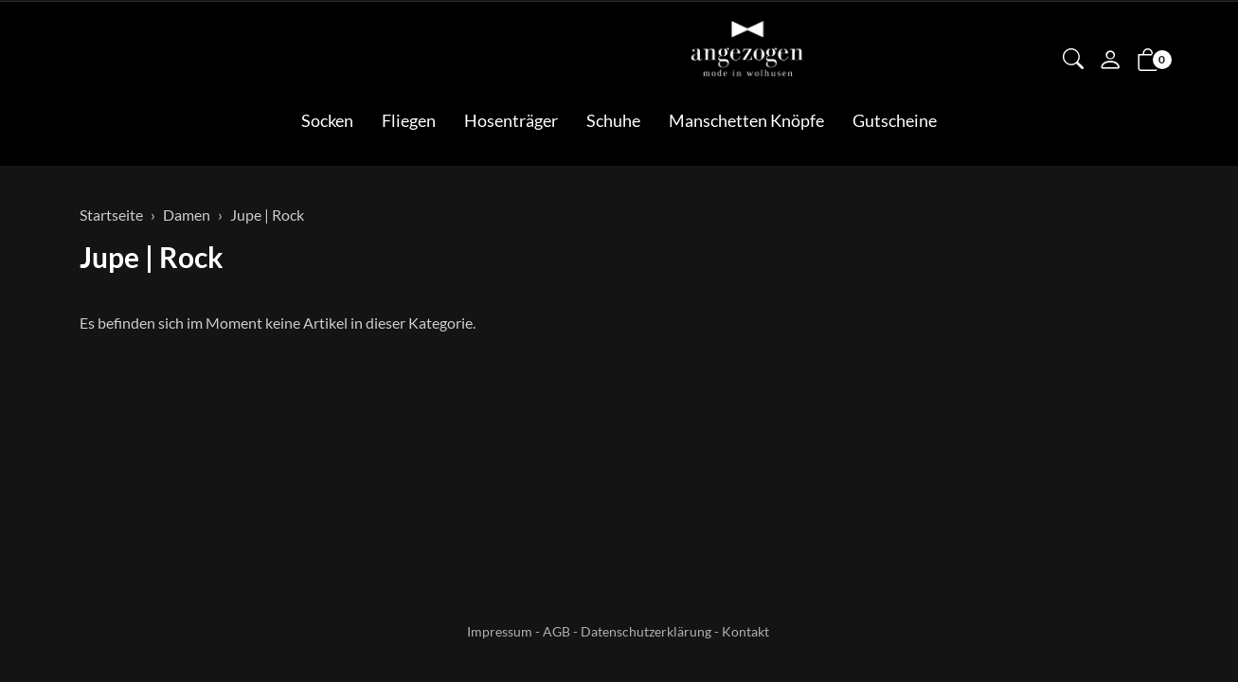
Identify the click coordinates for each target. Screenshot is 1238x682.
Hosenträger (511, 120)
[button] (1073, 60)
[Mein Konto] (1110, 61)
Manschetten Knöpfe (746, 120)
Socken (327, 120)
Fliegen (409, 120)
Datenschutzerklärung (646, 631)
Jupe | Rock (152, 257)
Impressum (499, 631)
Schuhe (613, 120)
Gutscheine (894, 120)
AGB (556, 631)
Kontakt (745, 631)
